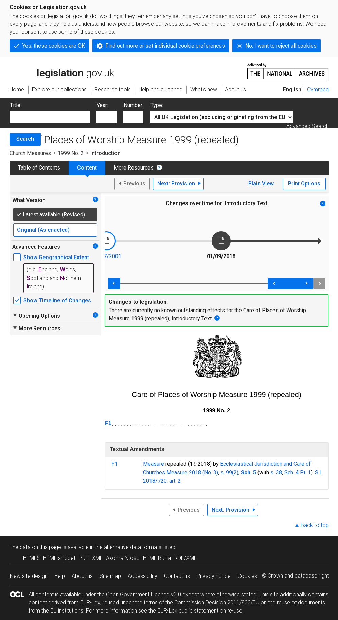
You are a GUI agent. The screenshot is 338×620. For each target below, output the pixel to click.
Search (25, 139)
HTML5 (31, 558)
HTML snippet (59, 558)
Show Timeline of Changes (57, 300)
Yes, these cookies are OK (53, 45)
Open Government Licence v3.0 (143, 594)
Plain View (261, 183)
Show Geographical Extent (56, 257)
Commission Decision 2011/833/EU (216, 602)
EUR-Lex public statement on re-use (199, 610)
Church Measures (30, 153)
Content (87, 167)
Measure (153, 464)
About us (82, 576)
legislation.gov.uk (62, 71)
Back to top (315, 525)
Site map (110, 576)
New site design (29, 576)
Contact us (177, 576)
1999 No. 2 (71, 153)
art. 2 (175, 481)
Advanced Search (307, 126)
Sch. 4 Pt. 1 (297, 472)
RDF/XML (185, 558)
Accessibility (142, 576)
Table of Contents (39, 167)
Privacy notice (214, 576)
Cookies (247, 576)
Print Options (304, 183)
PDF (84, 558)
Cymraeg (318, 89)
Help (59, 576)
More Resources (134, 167)
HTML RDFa (157, 558)
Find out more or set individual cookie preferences (165, 45)
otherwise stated (236, 594)
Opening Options (36, 315)
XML (97, 558)
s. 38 (276, 472)
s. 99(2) (229, 472)
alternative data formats (132, 547)
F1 (108, 423)
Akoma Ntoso (123, 558)
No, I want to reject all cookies (281, 45)
